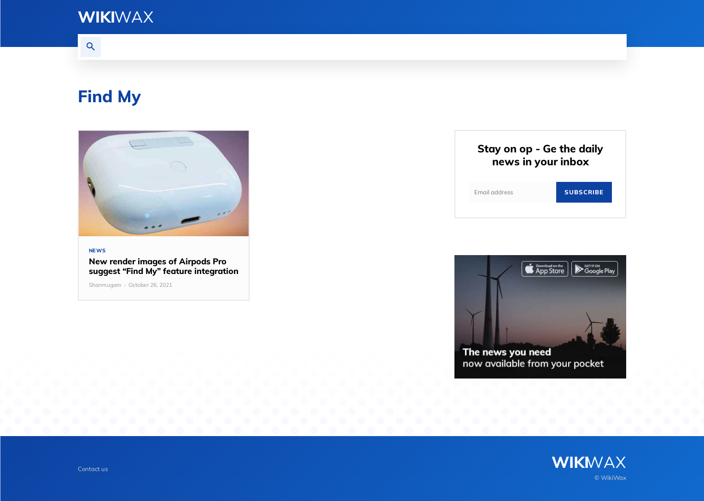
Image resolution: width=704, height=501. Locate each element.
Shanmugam (105, 284)
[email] (513, 192)
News (97, 250)
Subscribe (584, 192)
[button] (91, 47)
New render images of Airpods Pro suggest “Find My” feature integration (164, 266)
